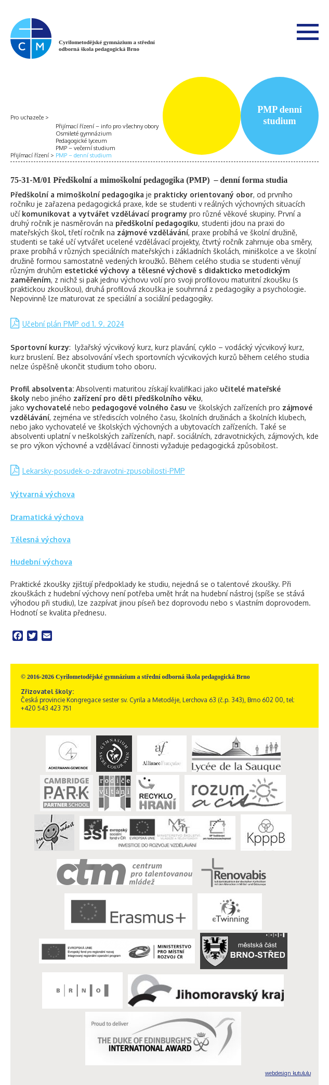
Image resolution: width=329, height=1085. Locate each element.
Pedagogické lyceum (81, 140)
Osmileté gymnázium (83, 133)
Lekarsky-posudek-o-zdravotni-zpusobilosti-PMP (103, 470)
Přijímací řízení (29, 155)
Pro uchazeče (27, 117)
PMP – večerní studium (85, 148)
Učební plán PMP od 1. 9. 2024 (73, 323)
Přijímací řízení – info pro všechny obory (107, 126)
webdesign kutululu (288, 1073)
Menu (308, 32)
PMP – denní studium (83, 155)
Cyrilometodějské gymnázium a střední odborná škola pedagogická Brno (107, 45)
